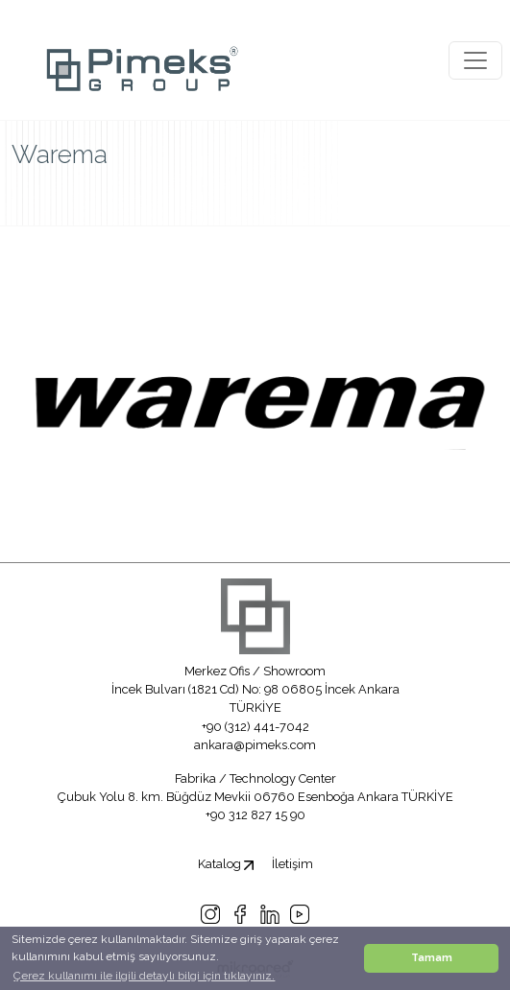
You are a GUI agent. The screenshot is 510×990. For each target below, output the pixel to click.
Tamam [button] (431, 958)
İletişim (292, 864)
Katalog (226, 864)
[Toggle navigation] (475, 60)
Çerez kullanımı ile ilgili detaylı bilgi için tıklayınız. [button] (144, 975)
